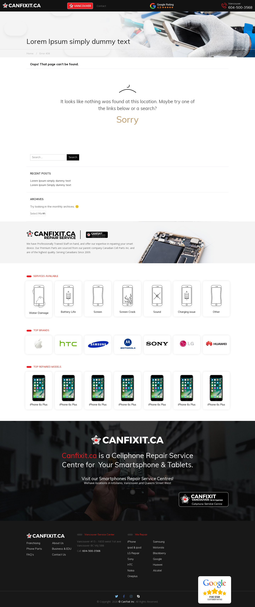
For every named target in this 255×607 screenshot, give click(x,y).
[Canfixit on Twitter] (117, 596)
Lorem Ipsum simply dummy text (50, 180)
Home (30, 53)
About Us (58, 543)
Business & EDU (61, 548)
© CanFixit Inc (126, 601)
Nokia (131, 570)
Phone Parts (34, 548)
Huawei (157, 564)
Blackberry (159, 553)
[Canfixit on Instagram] (131, 596)
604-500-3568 (240, 7)
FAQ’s (30, 554)
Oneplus (133, 576)
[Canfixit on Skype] (138, 596)
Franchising (33, 543)
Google (157, 559)
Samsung (159, 541)
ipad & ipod (134, 547)
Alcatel (157, 570)
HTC (130, 564)
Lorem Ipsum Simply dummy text (50, 185)
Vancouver (80, 6)
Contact (101, 6)
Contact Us (59, 554)
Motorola (158, 547)
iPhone (132, 541)
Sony (131, 559)
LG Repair (133, 553)
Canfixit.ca (79, 455)
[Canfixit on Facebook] (124, 596)
